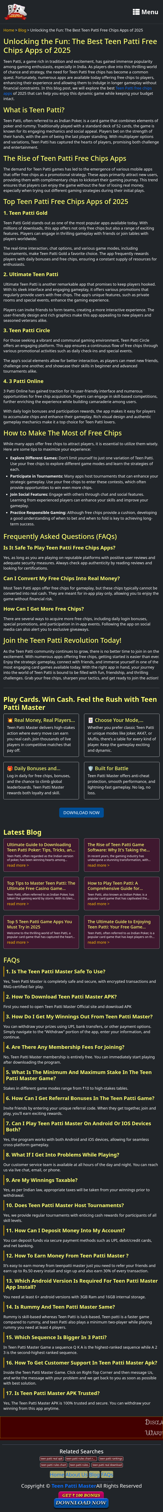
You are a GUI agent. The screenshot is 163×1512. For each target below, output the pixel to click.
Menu (145, 12)
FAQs (107, 1474)
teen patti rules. (79, 1465)
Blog (22, 30)
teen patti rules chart (53, 1465)
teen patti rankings (111, 1458)
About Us (76, 1474)
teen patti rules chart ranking (81, 1458)
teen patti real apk (51, 1458)
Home (8, 30)
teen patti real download (107, 1465)
